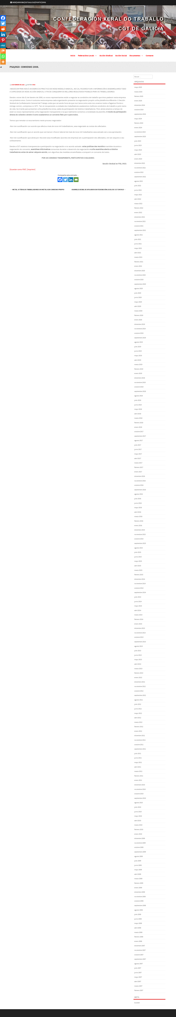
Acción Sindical (106, 55)
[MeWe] (3, 45)
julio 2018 (137, 400)
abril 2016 (137, 512)
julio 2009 (137, 861)
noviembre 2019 (140, 329)
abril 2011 (137, 767)
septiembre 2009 (140, 852)
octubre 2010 (138, 794)
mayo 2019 (138, 356)
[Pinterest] (3, 40)
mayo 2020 (138, 302)
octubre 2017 (138, 432)
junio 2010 (138, 812)
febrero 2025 (138, 96)
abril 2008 (137, 928)
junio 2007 (138, 973)
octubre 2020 (138, 280)
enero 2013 (138, 678)
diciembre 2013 (139, 628)
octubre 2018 (138, 387)
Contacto (149, 55)
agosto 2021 (138, 235)
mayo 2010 (138, 816)
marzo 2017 (138, 463)
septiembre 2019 (140, 338)
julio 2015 (137, 552)
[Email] (76, 179)
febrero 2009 (138, 883)
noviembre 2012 (140, 686)
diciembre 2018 (139, 378)
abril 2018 (137, 414)
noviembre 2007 (140, 950)
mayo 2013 (138, 660)
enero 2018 (138, 427)
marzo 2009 (138, 879)
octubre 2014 (138, 588)
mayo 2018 (138, 409)
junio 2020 (138, 297)
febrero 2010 (138, 830)
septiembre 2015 (140, 543)
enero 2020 (138, 320)
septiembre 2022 (140, 177)
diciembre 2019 (139, 324)
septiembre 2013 (140, 642)
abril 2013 (137, 664)
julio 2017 (137, 445)
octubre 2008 (138, 901)
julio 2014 (137, 597)
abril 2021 (137, 253)
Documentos (136, 55)
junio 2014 (138, 602)
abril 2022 (137, 199)
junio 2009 (138, 865)
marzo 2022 (138, 204)
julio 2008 (137, 914)
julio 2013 (137, 651)
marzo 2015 (138, 570)
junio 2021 (138, 244)
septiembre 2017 (140, 436)
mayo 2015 (138, 561)
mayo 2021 (138, 248)
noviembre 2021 (140, 221)
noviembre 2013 (140, 633)
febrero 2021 (138, 262)
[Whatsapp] (3, 56)
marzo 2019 (138, 365)
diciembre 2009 (139, 838)
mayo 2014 (138, 606)
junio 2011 (138, 758)
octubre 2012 (138, 691)
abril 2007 (137, 982)
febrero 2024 (138, 123)
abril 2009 (137, 874)
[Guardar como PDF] (18, 169)
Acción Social (121, 55)
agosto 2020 (138, 289)
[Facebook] (60, 179)
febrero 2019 (138, 369)
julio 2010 (137, 807)
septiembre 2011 (140, 749)
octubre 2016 (138, 485)
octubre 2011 (138, 745)
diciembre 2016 (139, 476)
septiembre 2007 (140, 959)
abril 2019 (137, 360)
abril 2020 (137, 306)
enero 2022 (138, 213)
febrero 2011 (138, 776)
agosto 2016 (138, 494)
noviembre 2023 (140, 132)
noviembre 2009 (140, 843)
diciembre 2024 (139, 105)
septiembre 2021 (140, 230)
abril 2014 (137, 610)
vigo (33, 85)
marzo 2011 (138, 771)
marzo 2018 (138, 418)
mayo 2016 (138, 508)
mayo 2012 (138, 713)
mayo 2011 (138, 762)
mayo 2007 (138, 977)
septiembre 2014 (140, 592)
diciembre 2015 (139, 530)
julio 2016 (137, 499)
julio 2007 (137, 968)
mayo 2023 (138, 150)
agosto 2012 (138, 700)
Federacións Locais (87, 55)
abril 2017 (137, 458)
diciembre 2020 (139, 271)
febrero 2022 (138, 208)
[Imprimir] (31, 169)
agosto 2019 (138, 342)
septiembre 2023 (140, 137)
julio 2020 (137, 293)
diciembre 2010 (139, 785)
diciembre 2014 (139, 579)
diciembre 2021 (139, 217)
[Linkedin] (70, 179)
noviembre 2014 (140, 584)
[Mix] (3, 51)
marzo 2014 (138, 615)
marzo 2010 (138, 825)
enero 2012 (138, 731)
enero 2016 (138, 526)
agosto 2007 (138, 964)
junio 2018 (138, 405)
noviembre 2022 (140, 168)
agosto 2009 (138, 856)
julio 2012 (137, 704)
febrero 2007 (138, 990)
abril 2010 (137, 821)
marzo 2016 (138, 516)
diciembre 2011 (139, 736)
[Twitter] (65, 179)
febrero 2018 (138, 423)
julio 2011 (137, 754)
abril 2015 (137, 566)
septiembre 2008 (140, 906)
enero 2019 (138, 373)
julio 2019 (137, 347)
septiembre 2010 (140, 798)
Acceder (137, 1003)
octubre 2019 (138, 333)
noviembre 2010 (140, 789)
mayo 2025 (138, 87)
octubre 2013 (138, 637)
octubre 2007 (138, 955)
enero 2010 (138, 834)
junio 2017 (138, 449)
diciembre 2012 (139, 682)
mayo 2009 (138, 870)
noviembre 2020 (140, 275)
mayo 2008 (138, 923)
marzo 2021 (138, 257)
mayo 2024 (138, 119)
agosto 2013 (138, 646)
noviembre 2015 (140, 534)
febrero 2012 (138, 727)
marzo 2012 (138, 722)
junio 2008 (138, 919)
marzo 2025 (138, 92)
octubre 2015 (138, 539)
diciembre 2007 (139, 946)
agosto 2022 (138, 181)
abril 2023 (137, 154)
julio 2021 (137, 239)
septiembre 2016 (140, 490)
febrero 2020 (138, 315)
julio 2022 (137, 186)
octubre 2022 (138, 172)
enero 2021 (138, 266)
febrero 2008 (138, 937)
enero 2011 (138, 780)
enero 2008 (138, 941)
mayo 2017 (138, 454)
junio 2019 (138, 351)
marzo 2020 (138, 311)
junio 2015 (138, 557)
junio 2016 (138, 503)
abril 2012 (137, 718)
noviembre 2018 (140, 382)
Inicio (72, 55)
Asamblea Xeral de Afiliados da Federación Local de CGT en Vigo (99, 189)
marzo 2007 (138, 986)
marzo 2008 (138, 932)
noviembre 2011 (140, 740)
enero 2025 (138, 101)
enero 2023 (138, 159)
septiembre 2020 (140, 284)
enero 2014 (138, 624)
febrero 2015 (138, 575)
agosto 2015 (138, 548)
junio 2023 (138, 145)
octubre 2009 (138, 847)
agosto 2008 (138, 910)
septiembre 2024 (140, 114)
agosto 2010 (138, 803)
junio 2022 (138, 190)
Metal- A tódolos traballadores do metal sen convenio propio (37, 189)
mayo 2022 (138, 195)
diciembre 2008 (139, 892)
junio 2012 (138, 709)
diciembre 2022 (139, 163)
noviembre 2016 (140, 481)
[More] (3, 62)
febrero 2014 (138, 619)
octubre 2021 (138, 226)
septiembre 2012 (140, 695)
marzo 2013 (138, 669)
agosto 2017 (138, 441)
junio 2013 (138, 655)
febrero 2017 (138, 467)
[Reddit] (3, 29)
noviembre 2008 (140, 897)
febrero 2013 (138, 673)
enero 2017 (138, 472)
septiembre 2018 (140, 391)
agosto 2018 (138, 396)
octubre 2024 (138, 110)
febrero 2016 (138, 521)
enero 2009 (138, 888)
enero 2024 (138, 128)
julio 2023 (137, 141)
